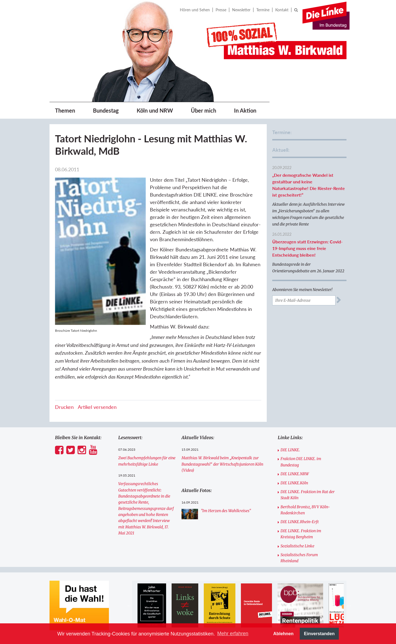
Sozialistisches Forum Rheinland (299, 557)
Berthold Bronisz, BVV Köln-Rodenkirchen (305, 509)
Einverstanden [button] (319, 633)
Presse (221, 9)
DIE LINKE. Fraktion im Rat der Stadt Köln (307, 494)
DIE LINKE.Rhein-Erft (299, 521)
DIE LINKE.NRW (294, 473)
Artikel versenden (97, 407)
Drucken (64, 407)
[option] (152, 605)
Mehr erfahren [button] (232, 633)
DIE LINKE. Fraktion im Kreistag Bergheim (300, 533)
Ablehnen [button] (283, 633)
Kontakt (281, 9)
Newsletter (241, 9)
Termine (263, 9)
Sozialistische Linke (297, 546)
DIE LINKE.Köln (294, 482)
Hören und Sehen (195, 9)
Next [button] (349, 605)
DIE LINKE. (290, 449)
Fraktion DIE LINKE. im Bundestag (300, 461)
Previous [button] (129, 605)
